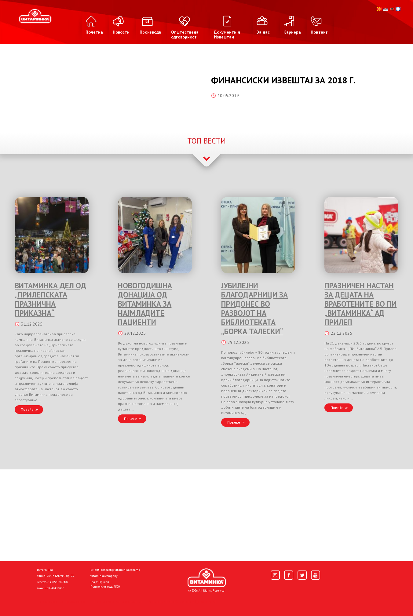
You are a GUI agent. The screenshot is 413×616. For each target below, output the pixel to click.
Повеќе (27, 409)
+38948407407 (59, 582)
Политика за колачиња (118, 601)
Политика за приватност (63, 601)
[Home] (207, 577)
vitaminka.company (104, 576)
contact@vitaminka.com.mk (120, 570)
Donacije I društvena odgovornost (182, 601)
